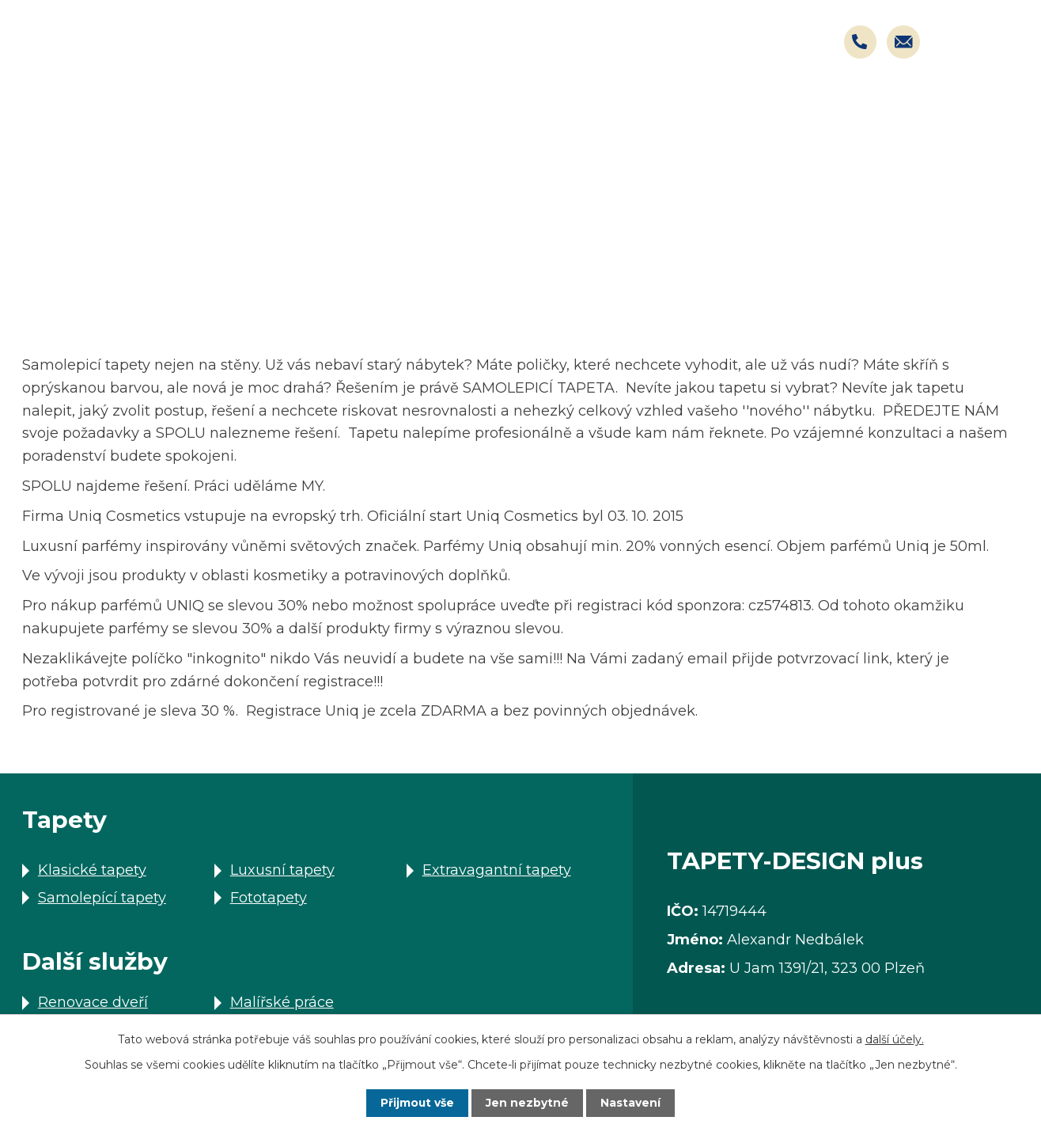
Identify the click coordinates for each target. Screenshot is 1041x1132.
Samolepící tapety (102, 897)
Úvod (40, 278)
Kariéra (851, 103)
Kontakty (980, 103)
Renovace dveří (93, 1002)
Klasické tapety (92, 870)
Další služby (140, 278)
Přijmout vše (417, 1103)
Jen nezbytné (528, 1103)
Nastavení (631, 1103)
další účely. (894, 1039)
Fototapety (268, 897)
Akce (739, 103)
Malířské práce (282, 1002)
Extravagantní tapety (496, 870)
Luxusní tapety (282, 870)
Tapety (468, 103)
